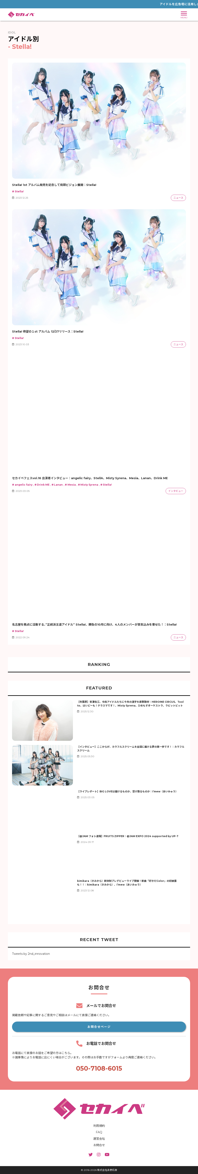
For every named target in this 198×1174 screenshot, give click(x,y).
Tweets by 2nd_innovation (31, 954)
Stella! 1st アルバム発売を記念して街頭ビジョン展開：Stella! (54, 185)
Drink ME (41, 484)
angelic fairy (22, 484)
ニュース (178, 197)
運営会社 (99, 1139)
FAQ (99, 1132)
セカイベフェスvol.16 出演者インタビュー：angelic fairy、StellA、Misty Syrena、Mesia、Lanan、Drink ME (90, 478)
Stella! (17, 191)
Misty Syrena (88, 484)
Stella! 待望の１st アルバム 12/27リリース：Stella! (47, 331)
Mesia (70, 484)
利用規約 (99, 1126)
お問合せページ (99, 1027)
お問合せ (99, 1145)
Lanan (57, 484)
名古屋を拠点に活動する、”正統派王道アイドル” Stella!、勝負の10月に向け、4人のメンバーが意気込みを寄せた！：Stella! (94, 624)
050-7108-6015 (99, 1068)
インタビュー (175, 490)
